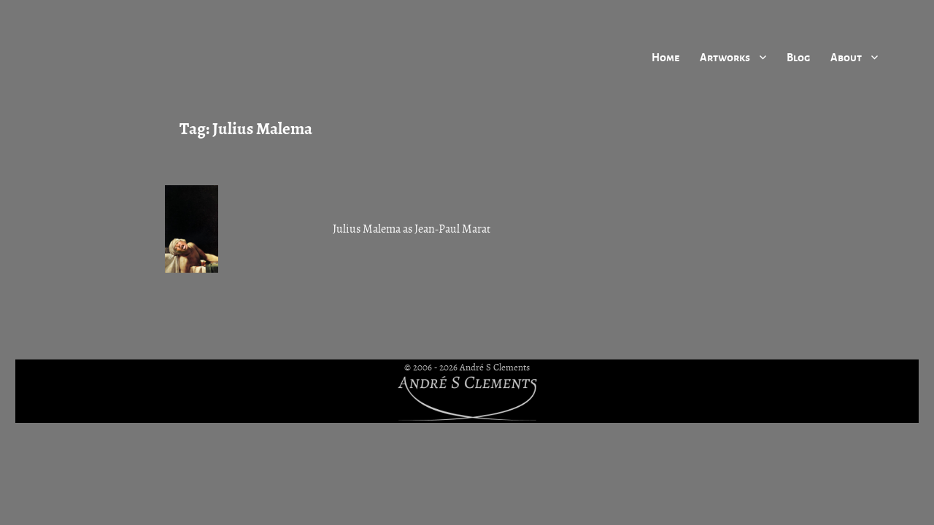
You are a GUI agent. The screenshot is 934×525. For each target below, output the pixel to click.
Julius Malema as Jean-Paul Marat (411, 229)
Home (665, 57)
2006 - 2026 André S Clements (471, 367)
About (846, 57)
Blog (798, 57)
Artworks (725, 57)
